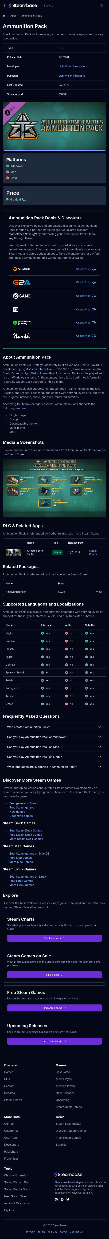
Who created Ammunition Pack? (54, 727)
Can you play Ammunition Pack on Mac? (54, 747)
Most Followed (65, 1086)
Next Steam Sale (15, 1196)
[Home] (4, 15)
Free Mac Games (20, 857)
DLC (7, 1079)
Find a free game (54, 1007)
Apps (13, 15)
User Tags (11, 1137)
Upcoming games (21, 816)
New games (17, 811)
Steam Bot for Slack (17, 1189)
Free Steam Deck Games (25, 834)
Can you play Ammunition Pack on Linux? (54, 757)
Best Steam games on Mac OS (29, 853)
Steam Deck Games (69, 1107)
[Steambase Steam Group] (62, 1199)
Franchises (11, 1158)
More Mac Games (21, 862)
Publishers (11, 1151)
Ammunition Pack (31, 15)
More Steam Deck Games (26, 839)
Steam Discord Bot (16, 1182)
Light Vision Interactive (72, 66)
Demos (8, 1086)
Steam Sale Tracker (68, 1123)
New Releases (65, 1093)
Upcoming (62, 1100)
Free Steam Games (68, 1137)
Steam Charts (93, 552)
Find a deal (54, 974)
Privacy (30, 1231)
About (63, 1231)
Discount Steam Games (71, 1130)
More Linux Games (21, 885)
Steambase (61, 1182)
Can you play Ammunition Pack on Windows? (54, 737)
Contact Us (76, 1231)
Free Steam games (21, 807)
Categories (11, 1130)
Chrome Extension (16, 1175)
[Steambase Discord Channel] (56, 1199)
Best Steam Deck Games (25, 830)
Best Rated (63, 1072)
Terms (41, 1231)
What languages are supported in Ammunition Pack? (54, 767)
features (20, 408)
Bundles (9, 1093)
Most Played (64, 1079)
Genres (9, 1123)
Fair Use (52, 1231)
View (99, 591)
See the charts (54, 938)
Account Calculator (16, 1203)
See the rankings (54, 1041)
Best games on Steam (23, 803)
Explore (9, 1210)
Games (8, 1072)
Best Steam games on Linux (27, 876)
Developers (11, 1144)
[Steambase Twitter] (67, 1199)
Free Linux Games (21, 880)
